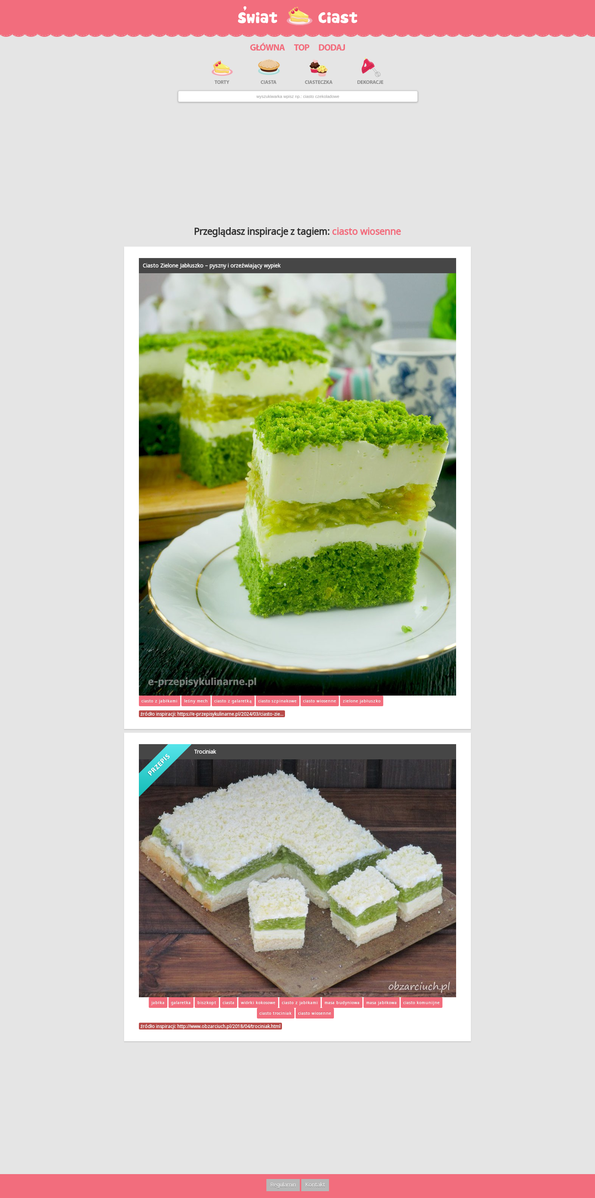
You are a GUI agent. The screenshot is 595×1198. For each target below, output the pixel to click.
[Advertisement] (297, 161)
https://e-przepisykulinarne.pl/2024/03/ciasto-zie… (230, 714)
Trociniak (205, 751)
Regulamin (283, 1184)
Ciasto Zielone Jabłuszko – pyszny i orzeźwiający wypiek (211, 265)
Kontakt (315, 1184)
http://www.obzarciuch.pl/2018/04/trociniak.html (228, 1026)
